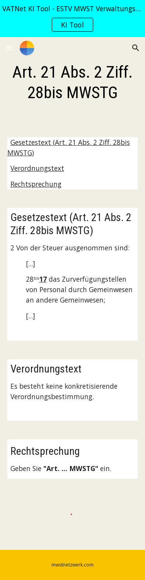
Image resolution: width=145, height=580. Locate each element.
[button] (9, 47)
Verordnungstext (37, 168)
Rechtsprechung (35, 184)
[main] (72, 82)
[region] (72, 18)
